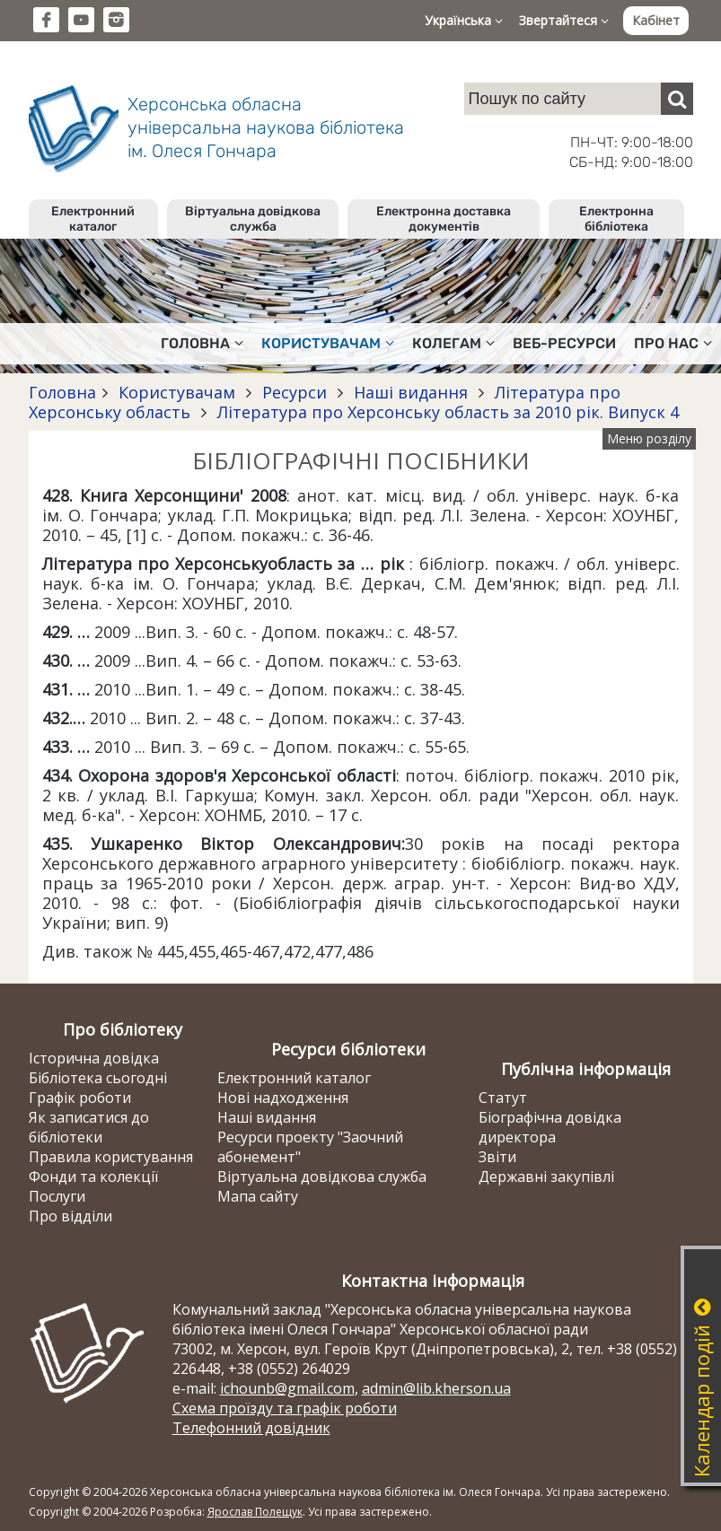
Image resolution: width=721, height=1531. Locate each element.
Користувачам (177, 392)
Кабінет (656, 20)
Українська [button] (464, 20)
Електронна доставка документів (443, 219)
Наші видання (410, 392)
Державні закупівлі (546, 1176)
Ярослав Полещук (255, 1511)
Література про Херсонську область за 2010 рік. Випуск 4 (446, 412)
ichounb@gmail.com (287, 1388)
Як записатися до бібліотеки (89, 1127)
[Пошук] (677, 99)
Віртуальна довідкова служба (253, 219)
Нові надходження (282, 1097)
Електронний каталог (93, 219)
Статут (503, 1097)
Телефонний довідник (251, 1428)
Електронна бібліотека (616, 219)
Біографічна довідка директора (550, 1127)
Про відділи (70, 1216)
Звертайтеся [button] (564, 20)
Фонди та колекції (93, 1176)
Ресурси (294, 392)
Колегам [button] (453, 343)
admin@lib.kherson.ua (436, 1388)
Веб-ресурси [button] (564, 343)
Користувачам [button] (327, 343)
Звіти (497, 1157)
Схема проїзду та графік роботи (284, 1408)
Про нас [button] (673, 343)
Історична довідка (94, 1058)
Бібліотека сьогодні (98, 1078)
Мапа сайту (257, 1196)
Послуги (57, 1196)
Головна (62, 392)
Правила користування (111, 1157)
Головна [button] (202, 343)
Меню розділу (649, 438)
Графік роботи (80, 1097)
